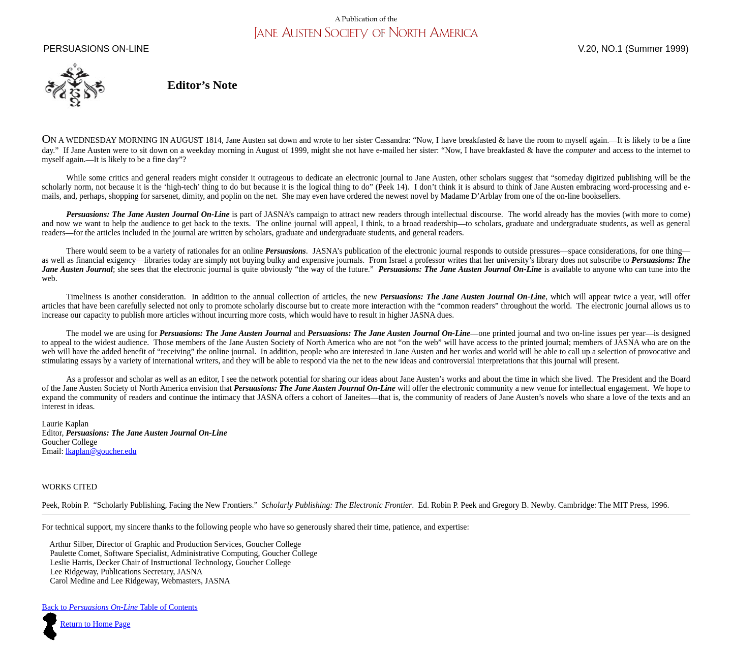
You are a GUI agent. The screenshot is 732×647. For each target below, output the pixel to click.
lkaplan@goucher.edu (101, 451)
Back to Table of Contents (119, 607)
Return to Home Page (95, 624)
